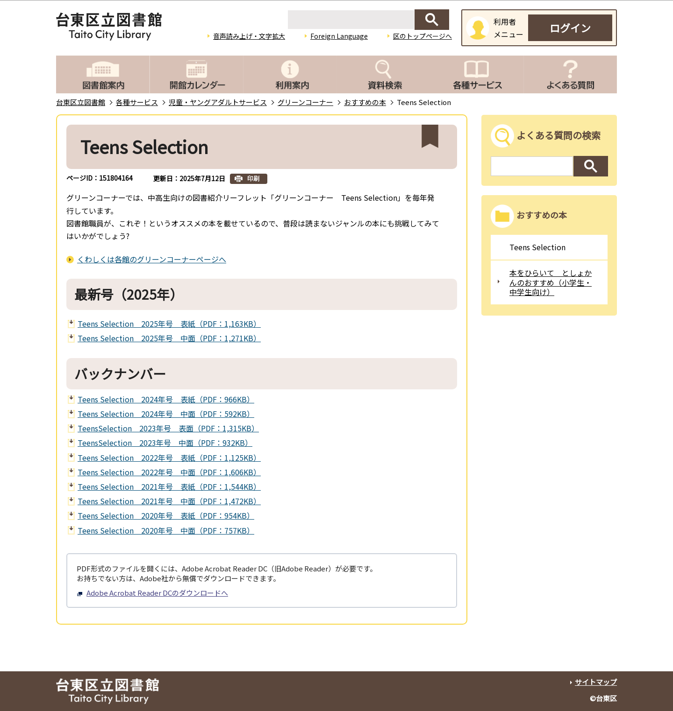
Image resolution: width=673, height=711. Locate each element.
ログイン (570, 27)
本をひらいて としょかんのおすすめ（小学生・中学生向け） (550, 282)
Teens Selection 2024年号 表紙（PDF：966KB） (166, 399)
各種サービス (137, 102)
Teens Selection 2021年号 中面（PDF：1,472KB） (169, 501)
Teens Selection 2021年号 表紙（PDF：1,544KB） (169, 486)
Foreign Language (339, 36)
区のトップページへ (422, 36)
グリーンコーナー (305, 102)
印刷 (253, 178)
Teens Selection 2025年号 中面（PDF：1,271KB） (169, 338)
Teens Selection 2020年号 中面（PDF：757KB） (166, 530)
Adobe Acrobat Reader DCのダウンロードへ (152, 593)
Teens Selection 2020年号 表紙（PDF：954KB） (166, 515)
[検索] (351, 19)
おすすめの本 (365, 102)
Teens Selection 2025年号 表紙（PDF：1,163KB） (169, 323)
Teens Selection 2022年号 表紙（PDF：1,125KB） (169, 457)
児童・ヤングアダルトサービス (218, 102)
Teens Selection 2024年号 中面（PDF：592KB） (166, 413)
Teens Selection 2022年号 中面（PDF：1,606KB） (169, 472)
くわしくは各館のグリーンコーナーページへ (151, 259)
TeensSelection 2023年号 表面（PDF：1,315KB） (168, 428)
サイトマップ (596, 682)
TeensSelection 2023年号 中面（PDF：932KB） (165, 442)
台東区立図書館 (80, 102)
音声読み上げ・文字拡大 (249, 36)
